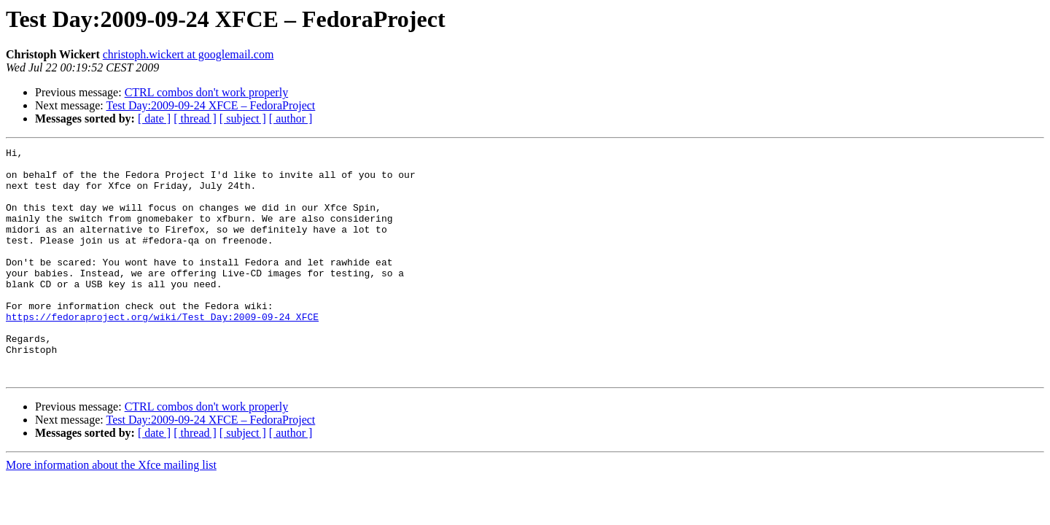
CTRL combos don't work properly (206, 92)
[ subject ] (242, 118)
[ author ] (291, 118)
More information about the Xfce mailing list (111, 511)
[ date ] (154, 118)
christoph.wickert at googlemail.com (188, 54)
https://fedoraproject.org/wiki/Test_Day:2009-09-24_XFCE (162, 351)
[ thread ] (195, 118)
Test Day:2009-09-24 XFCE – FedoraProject (210, 105)
